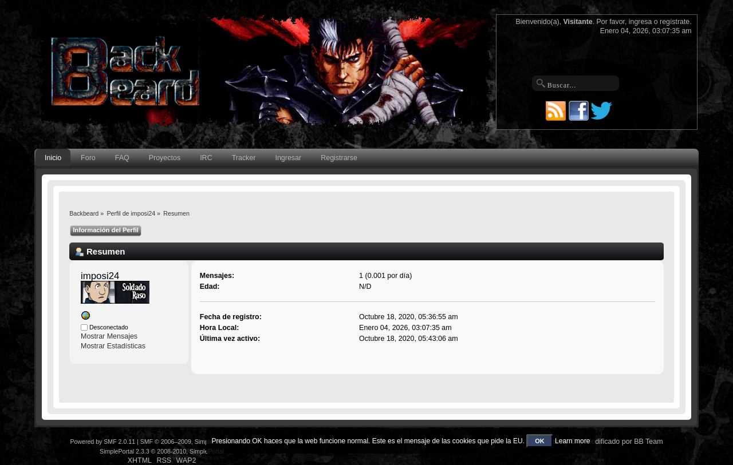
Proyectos (164, 158)
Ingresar (288, 158)
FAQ (122, 158)
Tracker (244, 158)
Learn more (572, 441)
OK (540, 441)
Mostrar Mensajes (109, 336)
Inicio (53, 158)
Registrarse (339, 158)
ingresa (640, 22)
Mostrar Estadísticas (113, 346)
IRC (206, 158)
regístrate (674, 22)
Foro (88, 158)
